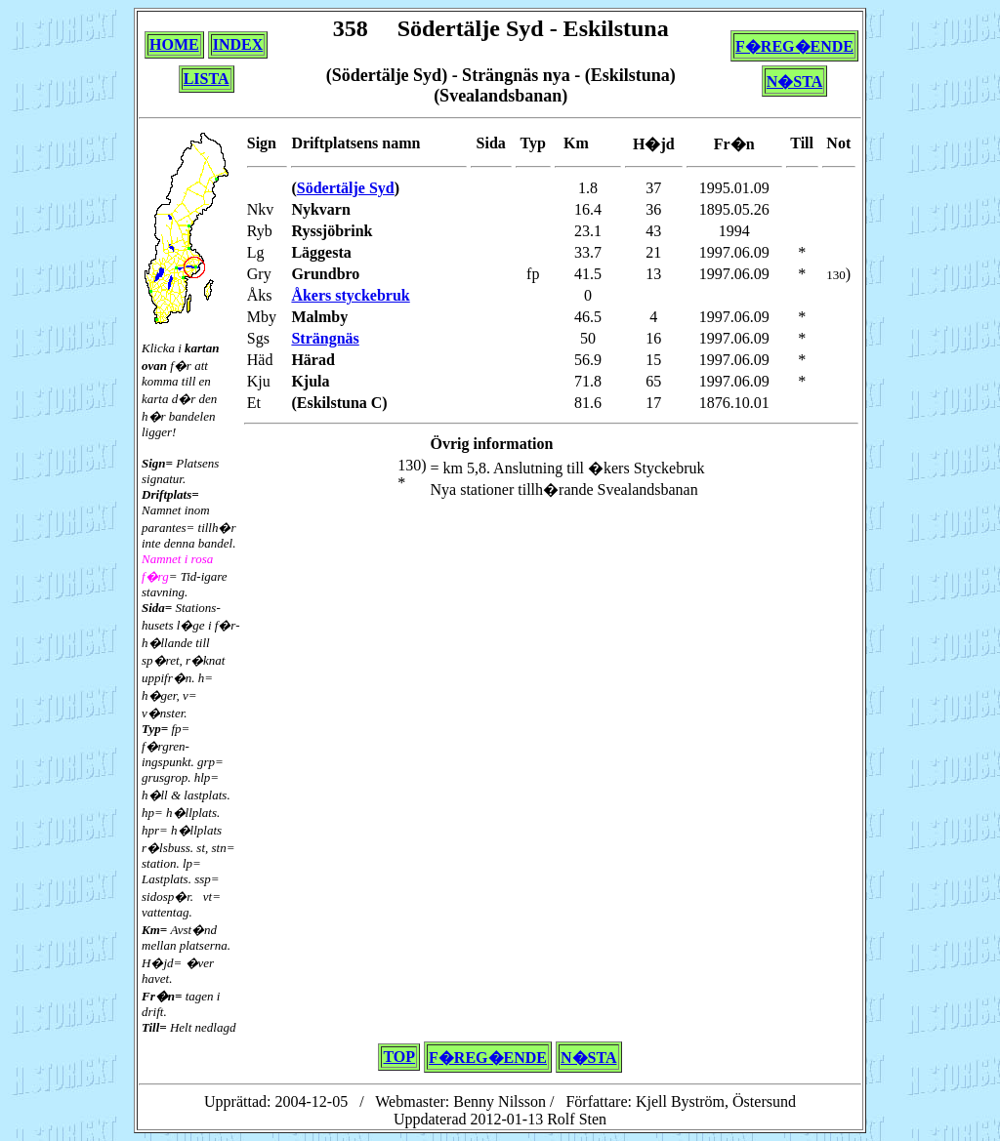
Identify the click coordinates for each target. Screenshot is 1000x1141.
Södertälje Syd (346, 188)
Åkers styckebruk (350, 295)
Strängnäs (324, 338)
